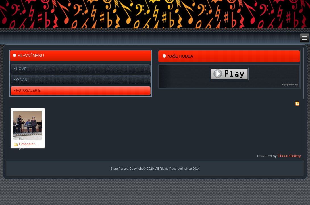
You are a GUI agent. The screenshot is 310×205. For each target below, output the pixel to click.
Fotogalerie (28, 91)
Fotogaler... (28, 144)
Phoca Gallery (289, 156)
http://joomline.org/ (290, 85)
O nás (21, 80)
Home (21, 69)
